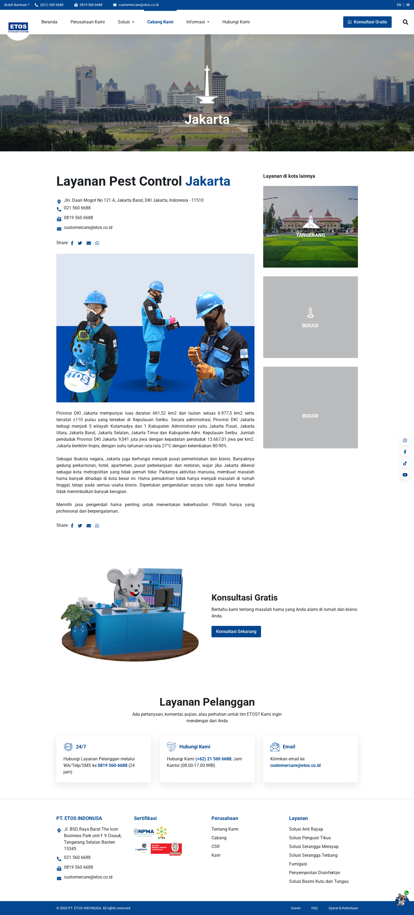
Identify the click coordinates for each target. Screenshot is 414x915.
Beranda (49, 22)
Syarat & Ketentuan (343, 908)
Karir (215, 855)
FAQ (314, 908)
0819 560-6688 (112, 765)
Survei (295, 908)
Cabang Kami (160, 22)
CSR (215, 846)
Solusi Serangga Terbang (313, 855)
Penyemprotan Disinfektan (314, 872)
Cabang (218, 837)
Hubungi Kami (236, 22)
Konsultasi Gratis (367, 22)
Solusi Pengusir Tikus (310, 837)
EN (399, 5)
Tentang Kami (224, 829)
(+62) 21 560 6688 (213, 758)
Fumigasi (298, 864)
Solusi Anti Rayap (306, 829)
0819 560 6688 (88, 5)
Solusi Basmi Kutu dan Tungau (319, 881)
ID (408, 5)
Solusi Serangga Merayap (314, 846)
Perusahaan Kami (87, 22)
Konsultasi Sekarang (236, 631)
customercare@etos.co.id (135, 5)
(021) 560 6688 (49, 5)
